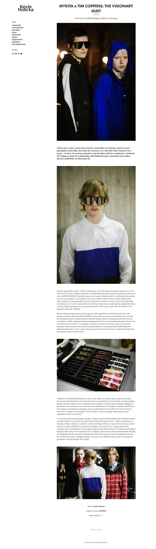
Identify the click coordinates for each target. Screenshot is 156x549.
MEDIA (14, 37)
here (101, 515)
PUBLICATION (17, 40)
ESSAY (14, 32)
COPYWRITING (17, 28)
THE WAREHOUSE (18, 44)
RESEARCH (16, 42)
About (14, 22)
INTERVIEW (16, 35)
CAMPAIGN (16, 25)
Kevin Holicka (26, 8)
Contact (14, 50)
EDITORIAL (16, 30)
